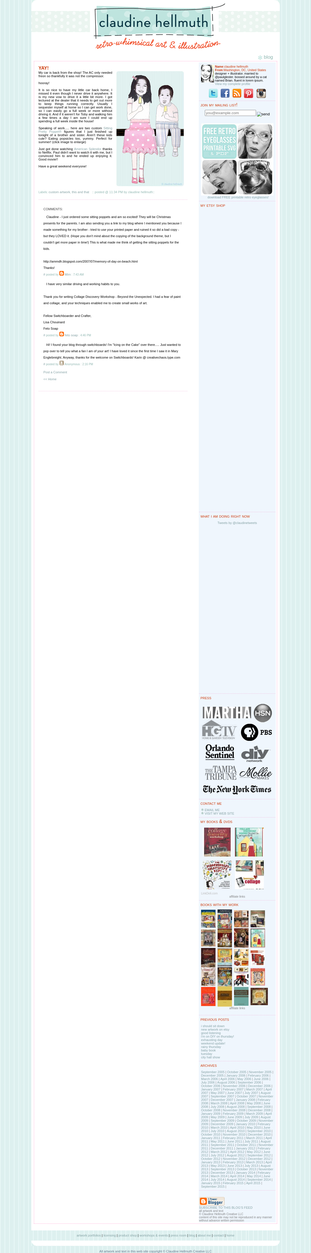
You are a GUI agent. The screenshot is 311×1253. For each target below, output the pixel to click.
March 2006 (209, 1079)
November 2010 (234, 1134)
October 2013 (246, 1169)
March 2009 (254, 1113)
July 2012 (217, 1155)
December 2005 (212, 1075)
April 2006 (227, 1079)
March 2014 (219, 1176)
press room (178, 1235)
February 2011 (233, 1138)
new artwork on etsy (215, 1029)
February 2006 (258, 1075)
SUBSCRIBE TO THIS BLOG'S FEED (226, 1207)
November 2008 (234, 1110)
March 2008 (219, 1103)
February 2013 (233, 1162)
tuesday (206, 1053)
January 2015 (210, 1183)
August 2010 (236, 1131)
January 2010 (245, 1124)
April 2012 (237, 1152)
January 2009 (210, 1113)
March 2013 (254, 1162)
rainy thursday (211, 1047)
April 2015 (253, 1183)
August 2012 (236, 1155)
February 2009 (233, 1113)
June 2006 (261, 1079)
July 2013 (251, 1165)
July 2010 (217, 1131)
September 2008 (258, 1106)
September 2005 (212, 1072)
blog (192, 1235)
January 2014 (245, 1172)
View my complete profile (232, 84)
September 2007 (222, 1096)
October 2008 (210, 1110)
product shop (127, 1235)
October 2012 (210, 1158)
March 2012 (219, 1152)
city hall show (210, 1057)
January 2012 (245, 1148)
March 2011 (254, 1138)
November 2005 (260, 1072)
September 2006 (249, 1082)
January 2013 (210, 1162)
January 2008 (245, 1099)
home (231, 1235)
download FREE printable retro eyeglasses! (238, 197)
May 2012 (254, 1152)
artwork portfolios (89, 1235)
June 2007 (234, 1093)
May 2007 (217, 1093)
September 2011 (222, 1145)
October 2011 (246, 1145)
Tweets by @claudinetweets (237, 523)
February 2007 (233, 1089)
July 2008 (217, 1106)
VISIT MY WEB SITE (219, 813)
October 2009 (246, 1120)
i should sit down (212, 1026)
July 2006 (208, 1082)
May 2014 (254, 1176)
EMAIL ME (212, 810)
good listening (211, 1033)
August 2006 (226, 1082)
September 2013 (222, 1169)
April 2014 (237, 1176)
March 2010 (219, 1127)
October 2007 (246, 1096)
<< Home (49, 379)
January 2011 (210, 1138)
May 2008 (254, 1103)
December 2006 (259, 1086)
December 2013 (222, 1172)
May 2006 (244, 1079)
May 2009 (217, 1117)
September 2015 (212, 1186)
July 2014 (217, 1179)
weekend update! (213, 1043)
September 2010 (258, 1131)
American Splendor (88, 149)
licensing (110, 1235)
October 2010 (210, 1134)
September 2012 (258, 1155)
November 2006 (234, 1086)
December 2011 (222, 1148)
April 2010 (237, 1127)
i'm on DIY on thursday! (217, 1036)
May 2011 (217, 1141)
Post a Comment (55, 372)
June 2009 (234, 1117)
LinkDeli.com (209, 893)
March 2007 (254, 1089)
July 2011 (251, 1141)
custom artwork (59, 192)
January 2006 (236, 1075)
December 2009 (222, 1124)
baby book (208, 1050)
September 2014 (258, 1179)
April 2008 (237, 1103)
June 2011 (234, 1141)
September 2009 (222, 1120)
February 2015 (233, 1183)
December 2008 (259, 1110)
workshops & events (153, 1235)
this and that (80, 192)
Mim (68, 274)
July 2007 (251, 1093)
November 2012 (234, 1158)
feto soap (71, 335)
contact (219, 1235)
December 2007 (222, 1099)
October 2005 (236, 1072)
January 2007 (210, 1089)
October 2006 (210, 1086)
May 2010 (254, 1127)
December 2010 (259, 1134)
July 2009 (251, 1117)
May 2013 (217, 1165)
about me (204, 1235)
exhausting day (211, 1040)
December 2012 (259, 1158)
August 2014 (236, 1179)
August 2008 (236, 1106)
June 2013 (234, 1165)
